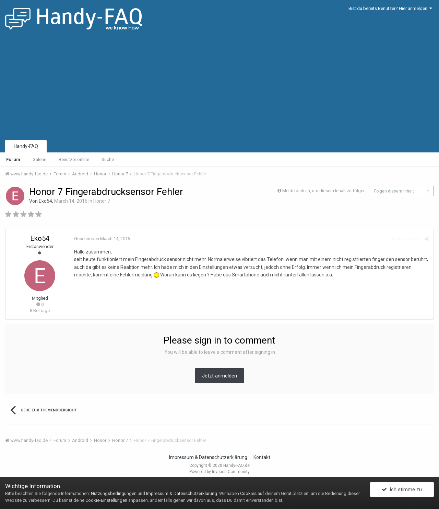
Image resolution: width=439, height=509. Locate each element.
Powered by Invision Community (219, 471)
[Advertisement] (219, 87)
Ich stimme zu (402, 489)
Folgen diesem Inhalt (394, 191)
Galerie (39, 159)
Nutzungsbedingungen (114, 493)
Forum (13, 159)
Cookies (248, 493)
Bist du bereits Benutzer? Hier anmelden (390, 8)
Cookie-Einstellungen (106, 500)
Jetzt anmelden (219, 376)
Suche (108, 159)
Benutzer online (74, 159)
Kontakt (261, 457)
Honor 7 (101, 201)
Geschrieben (102, 238)
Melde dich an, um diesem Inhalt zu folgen (324, 190)
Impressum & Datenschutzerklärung (208, 457)
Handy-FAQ (26, 146)
